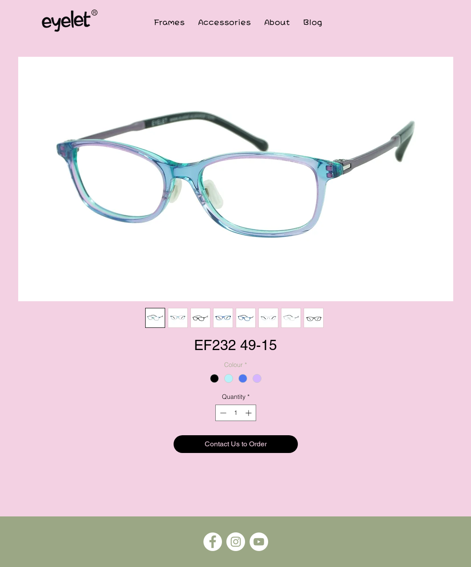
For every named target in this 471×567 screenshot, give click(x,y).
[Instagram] (235, 541)
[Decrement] (222, 413)
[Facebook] (212, 541)
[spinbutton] (236, 413)
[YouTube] (258, 541)
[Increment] (249, 413)
